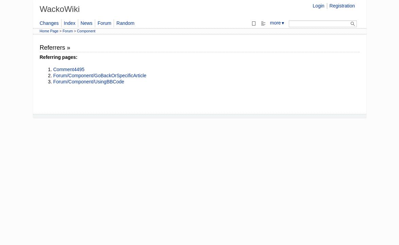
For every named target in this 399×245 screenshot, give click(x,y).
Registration (342, 6)
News (87, 23)
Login (318, 6)
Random (125, 23)
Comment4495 (69, 69)
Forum (104, 23)
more (277, 23)
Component (86, 31)
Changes (49, 23)
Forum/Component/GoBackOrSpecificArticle (100, 75)
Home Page (49, 31)
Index (70, 23)
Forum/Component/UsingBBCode (88, 81)
